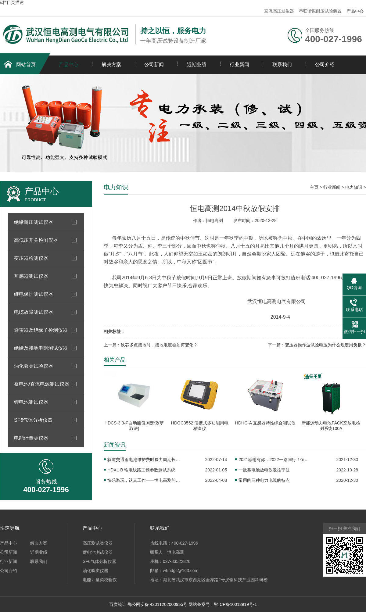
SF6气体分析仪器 (33, 420)
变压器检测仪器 (31, 258)
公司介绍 (325, 64)
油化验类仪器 (95, 570)
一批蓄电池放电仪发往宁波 (264, 469)
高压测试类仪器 (98, 543)
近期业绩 (196, 64)
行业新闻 (239, 64)
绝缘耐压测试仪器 (33, 222)
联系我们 (282, 64)
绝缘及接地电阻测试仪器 (41, 348)
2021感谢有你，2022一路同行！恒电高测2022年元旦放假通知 (275, 459)
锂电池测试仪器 (31, 402)
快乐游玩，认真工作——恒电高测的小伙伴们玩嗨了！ (144, 480)
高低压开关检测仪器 (36, 240)
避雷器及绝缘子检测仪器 (41, 330)
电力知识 (353, 187)
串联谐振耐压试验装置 (320, 11)
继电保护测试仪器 (33, 294)
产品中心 (355, 11)
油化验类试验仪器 (33, 366)
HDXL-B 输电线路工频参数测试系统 (141, 469)
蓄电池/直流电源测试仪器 (41, 384)
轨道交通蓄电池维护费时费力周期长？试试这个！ (144, 459)
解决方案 (111, 64)
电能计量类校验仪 (100, 579)
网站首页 (26, 64)
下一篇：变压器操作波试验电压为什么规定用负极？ (317, 344)
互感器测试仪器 (31, 276)
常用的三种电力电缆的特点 (264, 480)
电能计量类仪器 (31, 438)
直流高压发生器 (279, 11)
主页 (314, 187)
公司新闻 (154, 64)
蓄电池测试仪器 (98, 552)
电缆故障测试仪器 (33, 312)
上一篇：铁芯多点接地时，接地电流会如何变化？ (151, 344)
